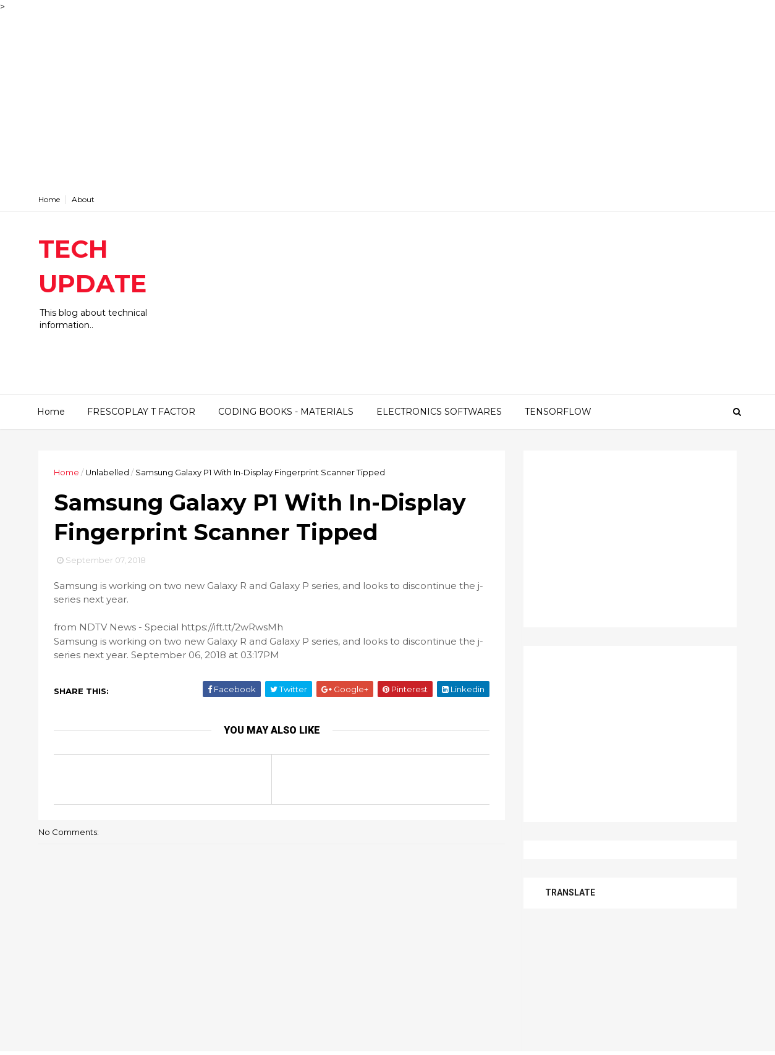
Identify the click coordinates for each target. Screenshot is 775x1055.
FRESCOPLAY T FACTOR (141, 411)
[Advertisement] (371, 100)
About (83, 199)
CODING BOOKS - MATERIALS (286, 411)
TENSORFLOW (558, 411)
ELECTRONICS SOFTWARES (439, 411)
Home (49, 199)
